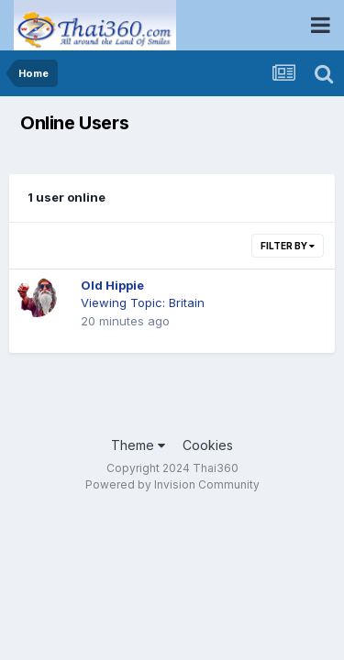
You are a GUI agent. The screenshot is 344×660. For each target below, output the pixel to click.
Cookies (208, 445)
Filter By (288, 245)
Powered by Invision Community (172, 484)
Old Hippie (112, 285)
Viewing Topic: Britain (143, 302)
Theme (138, 445)
